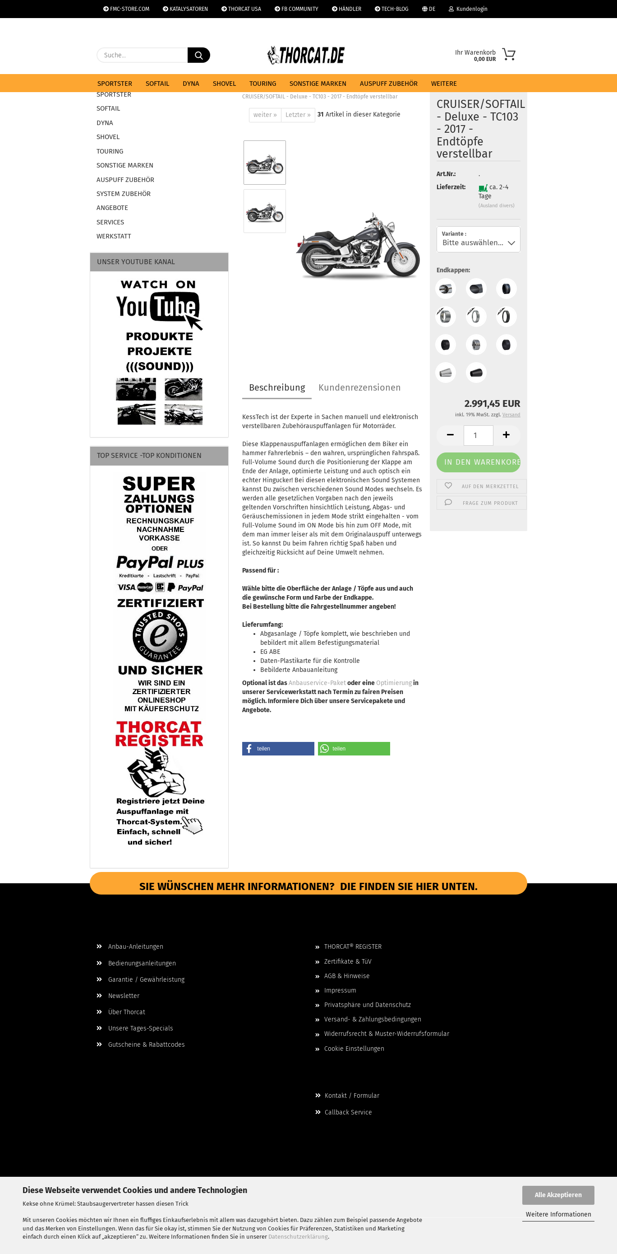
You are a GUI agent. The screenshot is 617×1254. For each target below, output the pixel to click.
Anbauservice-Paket (317, 683)
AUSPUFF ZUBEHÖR (389, 83)
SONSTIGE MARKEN (318, 83)
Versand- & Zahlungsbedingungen (372, 1019)
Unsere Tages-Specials (135, 1028)
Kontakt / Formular (347, 1096)
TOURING (262, 83)
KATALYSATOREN (185, 9)
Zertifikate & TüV (348, 961)
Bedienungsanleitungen (136, 963)
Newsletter (118, 996)
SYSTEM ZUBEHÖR (124, 194)
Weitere (444, 83)
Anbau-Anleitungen (130, 947)
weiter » (265, 115)
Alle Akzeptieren (558, 1195)
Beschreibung (277, 387)
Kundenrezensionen (359, 387)
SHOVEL (224, 83)
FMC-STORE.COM (126, 9)
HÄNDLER (346, 9)
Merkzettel (120, 27)
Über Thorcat (121, 1012)
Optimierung (394, 683)
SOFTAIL (157, 83)
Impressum (340, 990)
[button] (450, 435)
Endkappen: (453, 270)
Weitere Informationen (558, 1214)
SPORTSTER (114, 83)
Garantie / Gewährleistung (140, 980)
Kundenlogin (468, 9)
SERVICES (110, 222)
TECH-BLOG (392, 9)
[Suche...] (199, 55)
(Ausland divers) (497, 206)
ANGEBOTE (112, 208)
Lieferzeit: (451, 187)
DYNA (191, 83)
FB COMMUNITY (296, 9)
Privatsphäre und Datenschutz (367, 1005)
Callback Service (343, 1112)
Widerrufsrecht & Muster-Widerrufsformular (386, 1034)
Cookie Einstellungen (354, 1049)
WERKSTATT (114, 236)
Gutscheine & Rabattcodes (141, 1045)
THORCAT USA (241, 9)
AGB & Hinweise (347, 976)
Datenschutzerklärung (298, 1236)
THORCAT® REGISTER (353, 947)
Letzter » (298, 115)
